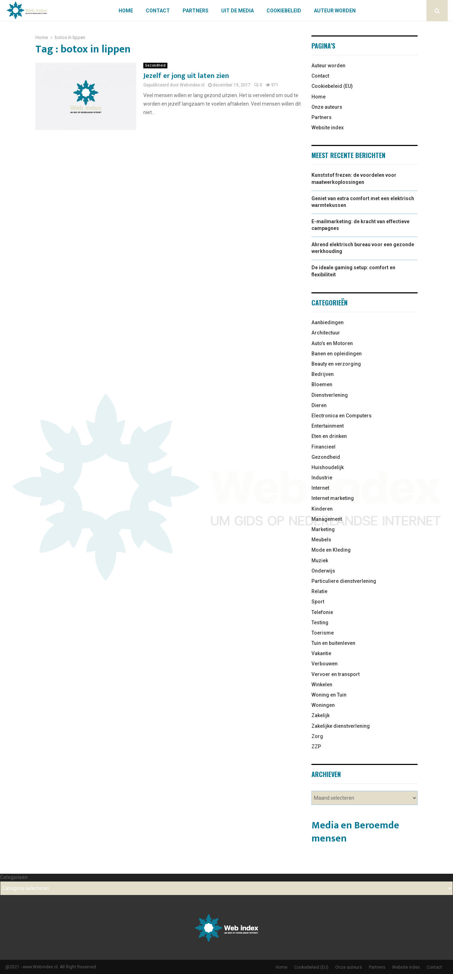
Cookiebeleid (283, 10)
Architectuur (325, 333)
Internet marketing (332, 498)
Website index (327, 127)
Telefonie (322, 612)
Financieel (323, 447)
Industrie (321, 477)
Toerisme (322, 633)
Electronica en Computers (341, 415)
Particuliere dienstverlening (343, 581)
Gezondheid (155, 65)
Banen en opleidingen (336, 353)
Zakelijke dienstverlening (340, 726)
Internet (320, 488)
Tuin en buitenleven (333, 643)
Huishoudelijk (327, 467)
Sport (317, 601)
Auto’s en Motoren (332, 343)
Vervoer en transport (335, 674)
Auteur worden (335, 10)
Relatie (319, 591)
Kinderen (322, 509)
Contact (158, 10)
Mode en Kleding (331, 550)
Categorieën (14, 877)
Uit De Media (237, 10)
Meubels (321, 539)
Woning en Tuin (328, 695)
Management (326, 519)
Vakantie (321, 653)
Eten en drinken (329, 436)
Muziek (319, 560)
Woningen (323, 705)
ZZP (316, 746)
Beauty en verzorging (336, 364)
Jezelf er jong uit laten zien (186, 76)
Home (126, 10)
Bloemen (321, 384)
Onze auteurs (326, 107)
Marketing (323, 529)
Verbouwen (324, 663)
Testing (319, 622)
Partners (195, 10)
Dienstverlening (329, 395)
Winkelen (321, 684)
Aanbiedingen (327, 322)
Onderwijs (323, 571)
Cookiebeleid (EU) (332, 86)
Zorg (317, 736)
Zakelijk (320, 715)
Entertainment (327, 426)
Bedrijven (322, 374)
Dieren (319, 405)
